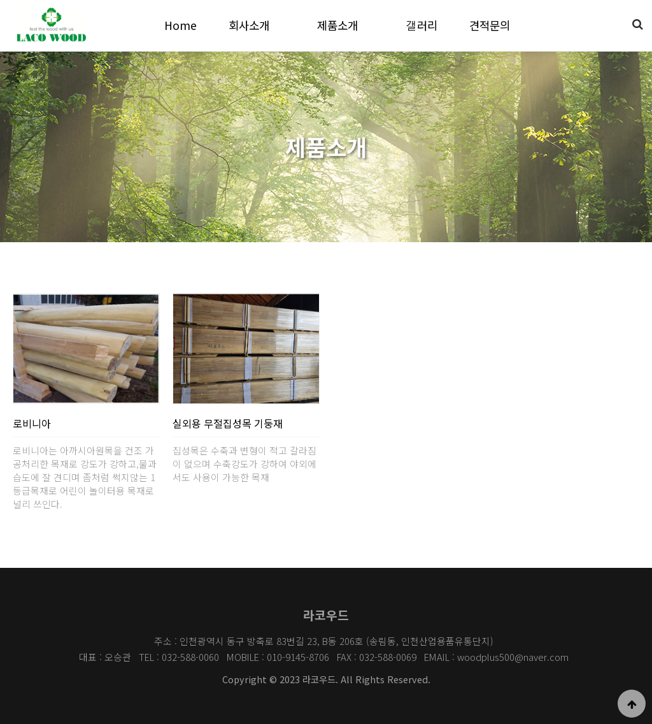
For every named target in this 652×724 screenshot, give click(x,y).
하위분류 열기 (279, 25)
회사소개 (249, 25)
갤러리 (421, 25)
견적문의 (489, 25)
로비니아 (32, 423)
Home (180, 25)
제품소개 (337, 25)
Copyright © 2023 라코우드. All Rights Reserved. (326, 679)
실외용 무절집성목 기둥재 (228, 423)
